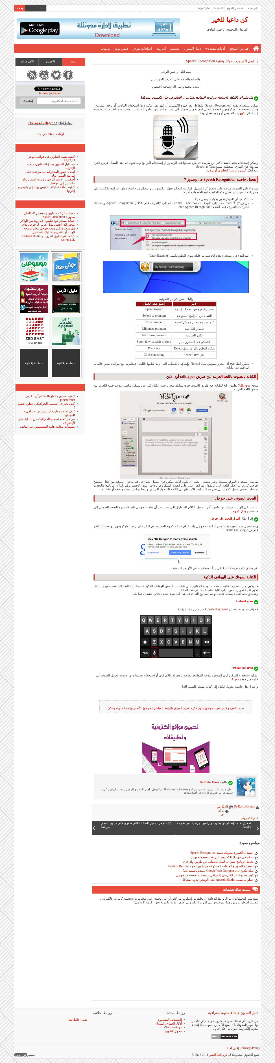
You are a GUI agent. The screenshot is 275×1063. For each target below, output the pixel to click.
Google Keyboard (216, 609)
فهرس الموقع (238, 48)
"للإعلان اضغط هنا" (40, 123)
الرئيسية (252, 8)
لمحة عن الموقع (235, 8)
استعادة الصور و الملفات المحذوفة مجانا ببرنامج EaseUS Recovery (210, 866)
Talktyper (244, 385)
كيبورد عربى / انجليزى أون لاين (226, 170)
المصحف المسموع (170, 1019)
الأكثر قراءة (26, 61)
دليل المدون (192, 48)
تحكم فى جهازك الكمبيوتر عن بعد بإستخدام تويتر (222, 857)
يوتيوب (105, 48)
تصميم (174, 48)
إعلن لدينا (233, 1048)
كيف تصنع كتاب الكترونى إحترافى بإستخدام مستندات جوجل (214, 875)
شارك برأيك (203, 8)
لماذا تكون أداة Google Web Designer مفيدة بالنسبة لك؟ (217, 870)
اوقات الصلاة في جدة (50, 134)
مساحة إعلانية (66, 363)
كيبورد (240, 113)
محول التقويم (173, 1031)
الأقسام (50, 61)
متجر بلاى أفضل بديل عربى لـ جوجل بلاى (48, 224)
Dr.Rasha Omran (210, 782)
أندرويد (161, 48)
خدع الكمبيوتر (250, 818)
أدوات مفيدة (216, 48)
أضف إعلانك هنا (78, 1019)
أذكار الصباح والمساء (168, 1023)
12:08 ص (222, 806)
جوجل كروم (240, 511)
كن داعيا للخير (229, 19)
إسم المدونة (123, 708)
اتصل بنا (218, 8)
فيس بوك (121, 48)
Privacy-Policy (250, 1048)
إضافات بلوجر (142, 48)
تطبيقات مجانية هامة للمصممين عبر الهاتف (47, 426)
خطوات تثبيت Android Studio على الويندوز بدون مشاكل (217, 879)
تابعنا (73, 61)
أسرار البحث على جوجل (225, 518)
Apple (235, 679)
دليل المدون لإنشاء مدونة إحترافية (233, 1013)
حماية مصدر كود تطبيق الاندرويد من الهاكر (47, 220)
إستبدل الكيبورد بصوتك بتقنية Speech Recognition (222, 61)
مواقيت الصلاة (172, 1027)
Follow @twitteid (50, 93)
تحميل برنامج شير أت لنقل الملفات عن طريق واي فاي (218, 861)
